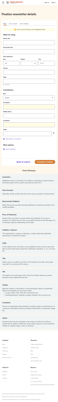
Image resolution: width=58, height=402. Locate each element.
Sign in (53, 2)
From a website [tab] (13, 23)
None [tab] (5, 23)
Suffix (5, 129)
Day (4, 59)
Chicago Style (34, 357)
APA (32, 351)
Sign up (46, 2)
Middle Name (7, 111)
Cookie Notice (34, 378)
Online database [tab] (24, 23)
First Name (6, 102)
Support (4, 354)
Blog (3, 344)
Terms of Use (34, 371)
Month (23, 59)
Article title (6, 38)
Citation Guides (35, 347)
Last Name (6, 120)
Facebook (4, 371)
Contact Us (5, 351)
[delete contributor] (53, 133)
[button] (29, 63)
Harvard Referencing (36, 361)
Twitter (4, 375)
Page (4, 77)
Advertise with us (7, 357)
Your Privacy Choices (36, 381)
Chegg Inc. (5, 347)
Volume (5, 68)
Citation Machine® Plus (37, 344)
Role (4, 93)
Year (39, 59)
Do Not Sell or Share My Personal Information (43, 384)
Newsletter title (8, 47)
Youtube (4, 378)
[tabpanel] (29, 90)
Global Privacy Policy (36, 375)
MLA (32, 354)
